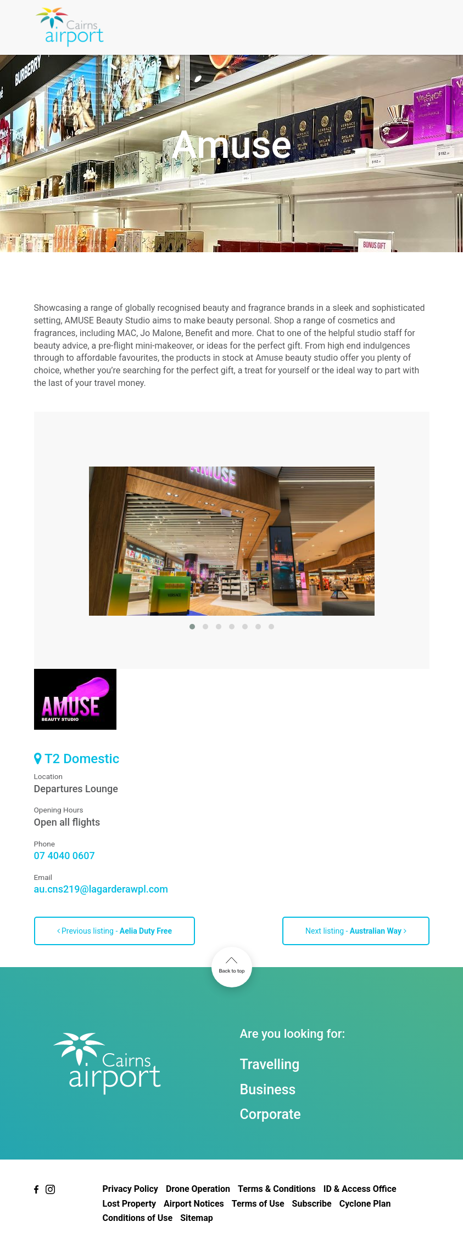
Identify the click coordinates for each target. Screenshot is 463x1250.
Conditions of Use (138, 1218)
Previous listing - (114, 931)
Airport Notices (194, 1203)
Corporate (270, 1114)
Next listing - (355, 931)
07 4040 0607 (64, 855)
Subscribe (312, 1203)
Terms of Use (258, 1203)
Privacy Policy (130, 1189)
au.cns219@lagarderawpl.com (101, 889)
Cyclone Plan (365, 1203)
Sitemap (196, 1218)
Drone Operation (198, 1189)
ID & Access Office (360, 1189)
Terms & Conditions (277, 1189)
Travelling (270, 1064)
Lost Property (130, 1203)
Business (268, 1090)
